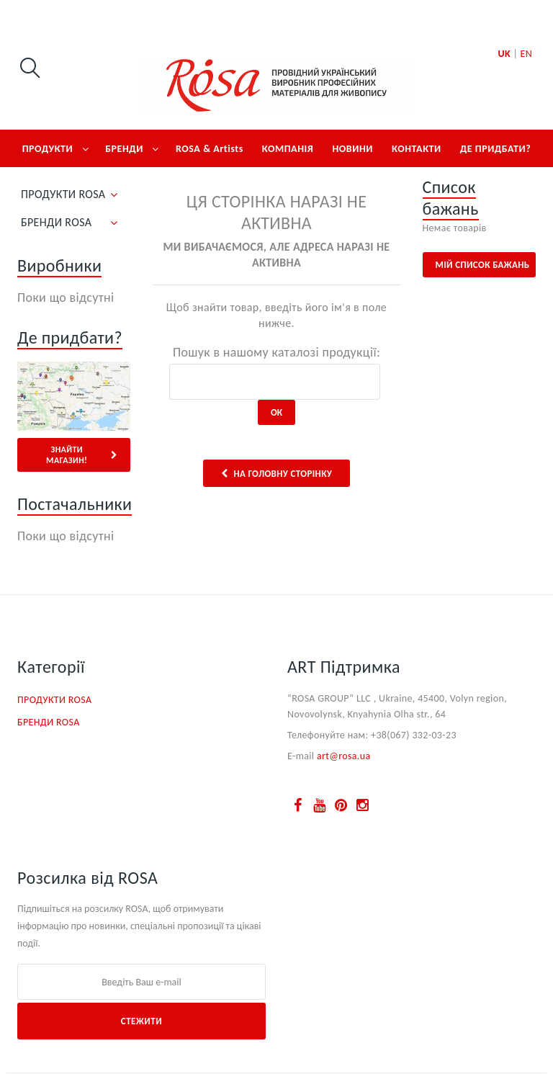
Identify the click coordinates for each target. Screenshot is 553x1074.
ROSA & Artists (209, 149)
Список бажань (451, 197)
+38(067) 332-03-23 (414, 735)
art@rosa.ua (344, 756)
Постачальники (74, 503)
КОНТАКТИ (416, 149)
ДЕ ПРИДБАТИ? (495, 149)
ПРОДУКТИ (47, 149)
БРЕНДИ (124, 149)
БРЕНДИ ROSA (56, 222)
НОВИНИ (352, 149)
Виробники (59, 265)
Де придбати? (69, 337)
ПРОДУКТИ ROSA (63, 194)
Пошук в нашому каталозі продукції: (276, 352)
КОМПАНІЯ (288, 149)
